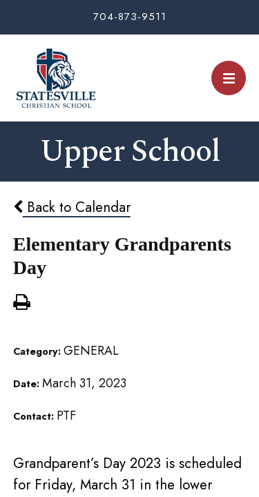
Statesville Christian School (55, 78)
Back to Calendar (72, 207)
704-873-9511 (129, 16)
